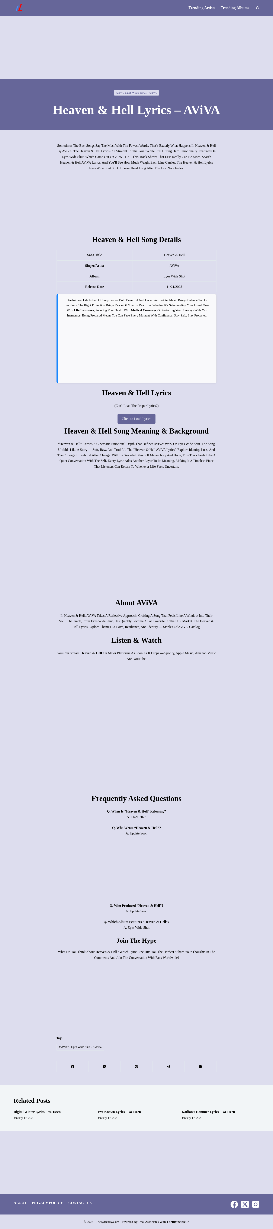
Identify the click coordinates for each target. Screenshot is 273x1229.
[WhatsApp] (200, 1066)
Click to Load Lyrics (136, 418)
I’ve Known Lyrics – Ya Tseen (119, 1111)
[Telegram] (168, 1066)
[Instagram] (255, 1204)
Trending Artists (202, 8)
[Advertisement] (136, 47)
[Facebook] (73, 1066)
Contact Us (79, 1202)
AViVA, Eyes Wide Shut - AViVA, (136, 92)
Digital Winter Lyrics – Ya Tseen (37, 1111)
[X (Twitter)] (105, 1066)
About (20, 1202)
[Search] (257, 8)
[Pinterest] (137, 1066)
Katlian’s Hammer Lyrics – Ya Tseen (208, 1111)
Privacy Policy (47, 1202)
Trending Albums (235, 8)
